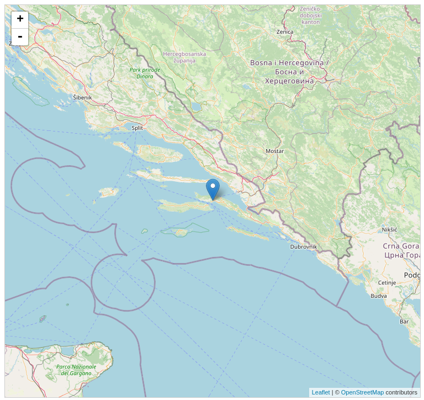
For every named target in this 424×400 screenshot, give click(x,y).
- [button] (20, 37)
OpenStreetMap (362, 392)
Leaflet (321, 392)
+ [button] (20, 20)
